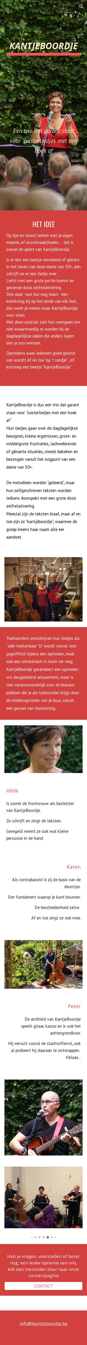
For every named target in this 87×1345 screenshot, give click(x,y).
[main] (43, 100)
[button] (5, 6)
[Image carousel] (43, 1203)
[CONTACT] (44, 1286)
